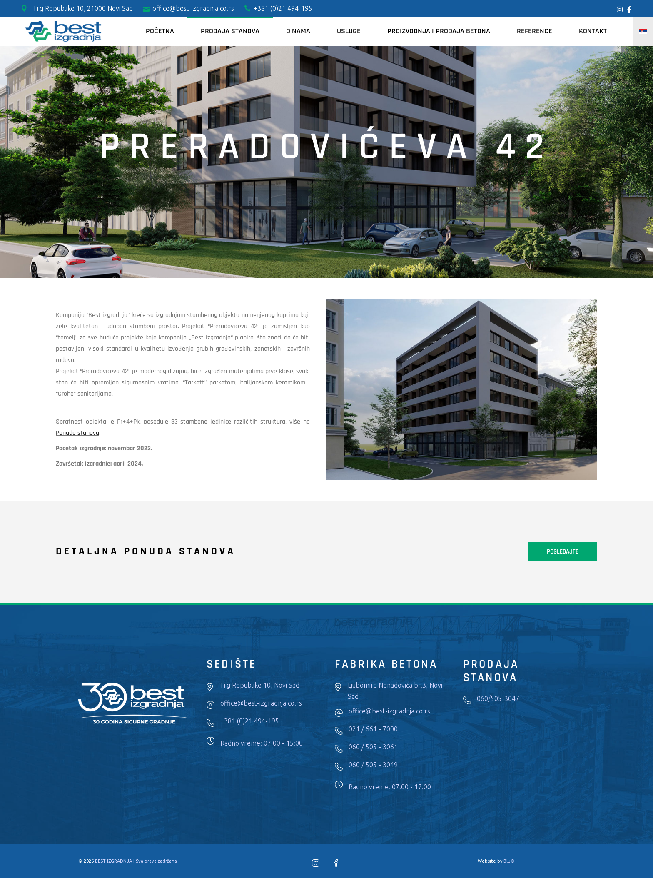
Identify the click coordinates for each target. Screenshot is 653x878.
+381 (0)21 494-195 (249, 721)
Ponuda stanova (77, 433)
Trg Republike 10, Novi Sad (259, 685)
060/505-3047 (498, 698)
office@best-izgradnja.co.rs (261, 703)
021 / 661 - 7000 (373, 729)
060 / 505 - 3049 (373, 764)
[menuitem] (643, 31)
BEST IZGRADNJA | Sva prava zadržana (136, 860)
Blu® (509, 860)
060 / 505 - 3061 (373, 747)
